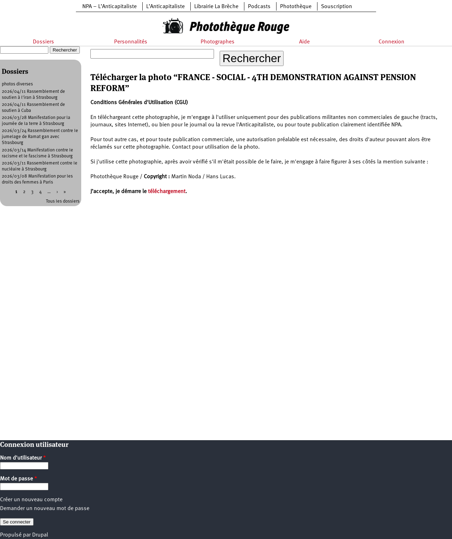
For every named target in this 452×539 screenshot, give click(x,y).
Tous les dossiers (62, 201)
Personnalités (130, 42)
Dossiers (43, 42)
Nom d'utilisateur (23, 458)
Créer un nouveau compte (31, 500)
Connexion (391, 42)
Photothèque (295, 7)
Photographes (217, 42)
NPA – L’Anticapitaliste (109, 7)
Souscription (336, 7)
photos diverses (17, 84)
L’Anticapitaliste (165, 7)
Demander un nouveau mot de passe (44, 508)
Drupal (40, 535)
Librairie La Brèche (216, 7)
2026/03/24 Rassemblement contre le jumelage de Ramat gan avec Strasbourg (40, 136)
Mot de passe (18, 479)
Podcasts (259, 7)
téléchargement (166, 191)
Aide (304, 42)
